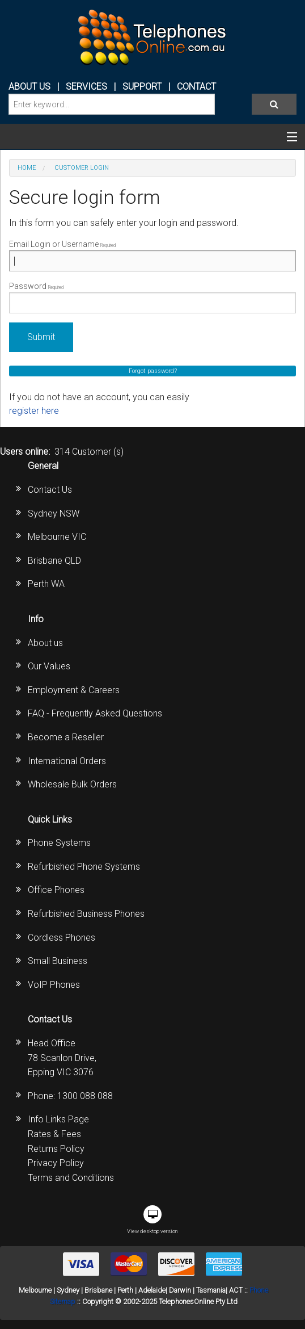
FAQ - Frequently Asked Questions (95, 713)
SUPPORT (142, 86)
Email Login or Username (152, 255)
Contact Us (50, 489)
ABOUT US (29, 86)
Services (86, 86)
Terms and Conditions (71, 1177)
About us (45, 643)
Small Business (57, 960)
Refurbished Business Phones (86, 913)
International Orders (67, 761)
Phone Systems (59, 842)
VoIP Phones (54, 984)
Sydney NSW (53, 513)
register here (34, 410)
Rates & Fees (54, 1134)
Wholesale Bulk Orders (72, 784)
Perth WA (46, 583)
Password (152, 297)
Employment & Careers (74, 690)
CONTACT (196, 86)
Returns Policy (56, 1148)
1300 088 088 (85, 1096)
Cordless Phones (61, 937)
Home (27, 167)
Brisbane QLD (54, 560)
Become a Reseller (66, 737)
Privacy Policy (56, 1163)
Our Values (49, 666)
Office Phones (56, 889)
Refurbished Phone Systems (84, 866)
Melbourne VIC (57, 536)
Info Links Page (58, 1119)
